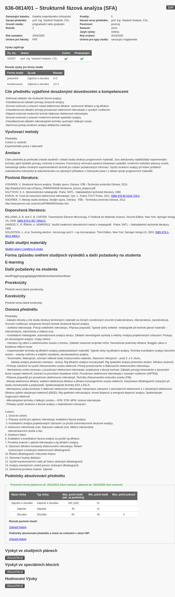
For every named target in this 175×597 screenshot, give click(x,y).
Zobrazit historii (17, 527)
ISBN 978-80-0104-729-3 (125, 195)
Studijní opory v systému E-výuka (24, 249)
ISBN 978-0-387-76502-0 (31, 220)
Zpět (171, 7)
